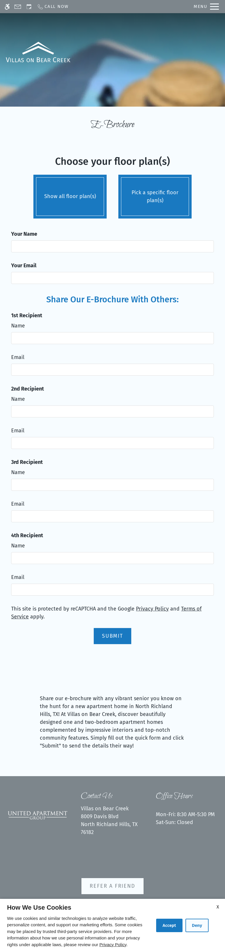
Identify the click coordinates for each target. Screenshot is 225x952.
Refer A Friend (112, 886)
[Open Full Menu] (206, 6)
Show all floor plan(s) (70, 195)
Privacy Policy (152, 609)
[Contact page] (17, 6)
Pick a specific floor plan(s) (155, 195)
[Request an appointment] (29, 6)
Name (18, 325)
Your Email (23, 265)
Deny (197, 925)
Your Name (24, 234)
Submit (112, 636)
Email (17, 357)
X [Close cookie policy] (218, 907)
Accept (169, 925)
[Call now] (52, 6)
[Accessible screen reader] (7, 6)
